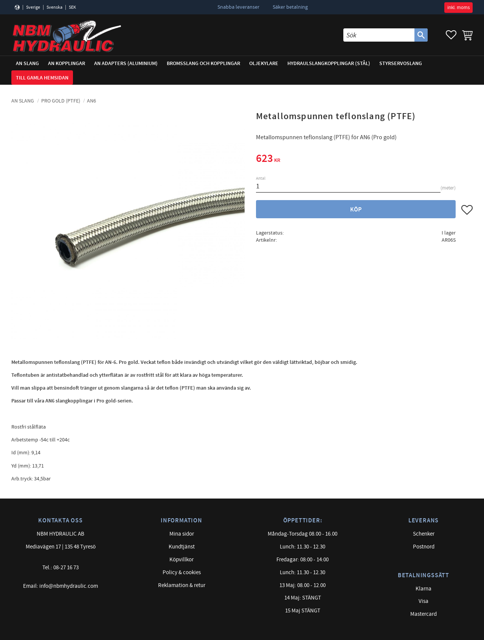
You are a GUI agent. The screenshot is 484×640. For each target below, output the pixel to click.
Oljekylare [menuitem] (263, 63)
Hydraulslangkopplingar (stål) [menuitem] (328, 63)
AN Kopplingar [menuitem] (66, 63)
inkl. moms (458, 8)
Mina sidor (181, 533)
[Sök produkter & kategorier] (378, 35)
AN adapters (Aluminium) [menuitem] (126, 63)
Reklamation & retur (181, 585)
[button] (451, 35)
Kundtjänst (182, 546)
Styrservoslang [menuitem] (400, 63)
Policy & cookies (182, 572)
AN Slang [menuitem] (27, 63)
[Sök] (421, 35)
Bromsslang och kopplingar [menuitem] (203, 63)
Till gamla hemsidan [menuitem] (42, 77)
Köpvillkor (181, 559)
